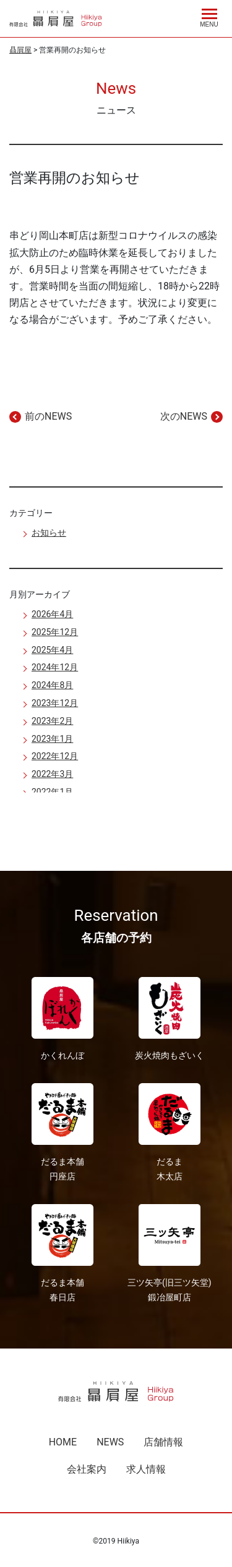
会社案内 (86, 1469)
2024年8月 (52, 685)
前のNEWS (48, 416)
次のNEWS (183, 416)
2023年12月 (55, 703)
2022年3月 (52, 774)
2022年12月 (55, 756)
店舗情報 (163, 1442)
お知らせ (49, 533)
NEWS (110, 1442)
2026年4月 (52, 614)
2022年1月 (52, 792)
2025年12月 (55, 632)
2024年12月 (55, 667)
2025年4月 (52, 650)
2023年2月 (52, 721)
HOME (63, 1442)
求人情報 (146, 1469)
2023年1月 (52, 739)
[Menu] (209, 16)
